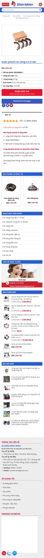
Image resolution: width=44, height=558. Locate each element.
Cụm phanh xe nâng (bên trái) (11, 199)
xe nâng (22, 156)
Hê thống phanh (22, 18)
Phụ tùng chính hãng (31, 16)
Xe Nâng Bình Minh (10, 483)
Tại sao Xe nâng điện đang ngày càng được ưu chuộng (25, 404)
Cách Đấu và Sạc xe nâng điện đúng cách (24, 387)
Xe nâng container (10, 230)
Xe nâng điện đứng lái (12, 238)
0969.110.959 (16, 283)
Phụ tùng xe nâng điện (12, 499)
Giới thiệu (6, 487)
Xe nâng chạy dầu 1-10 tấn (13, 217)
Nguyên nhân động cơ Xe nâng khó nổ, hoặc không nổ (25, 395)
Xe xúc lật (7, 255)
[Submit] (40, 10)
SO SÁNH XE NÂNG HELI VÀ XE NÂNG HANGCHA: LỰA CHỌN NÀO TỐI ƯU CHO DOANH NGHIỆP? (25, 422)
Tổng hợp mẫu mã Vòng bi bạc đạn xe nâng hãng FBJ (25, 369)
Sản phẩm (17, 16)
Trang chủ (6, 16)
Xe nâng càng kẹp (10, 247)
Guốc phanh (7, 127)
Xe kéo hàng (8, 251)
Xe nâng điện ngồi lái (11, 234)
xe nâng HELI (16, 127)
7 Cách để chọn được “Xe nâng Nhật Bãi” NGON (24, 413)
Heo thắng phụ (32, 198)
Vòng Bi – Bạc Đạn (10, 504)
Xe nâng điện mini (10, 242)
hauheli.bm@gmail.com (24, 286)
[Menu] (5, 4)
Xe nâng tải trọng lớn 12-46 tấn (15, 222)
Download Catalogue (22, 101)
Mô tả (8, 115)
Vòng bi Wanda (9, 507)
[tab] (22, 115)
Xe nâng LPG (8, 226)
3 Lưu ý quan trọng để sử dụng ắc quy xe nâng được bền (25, 378)
